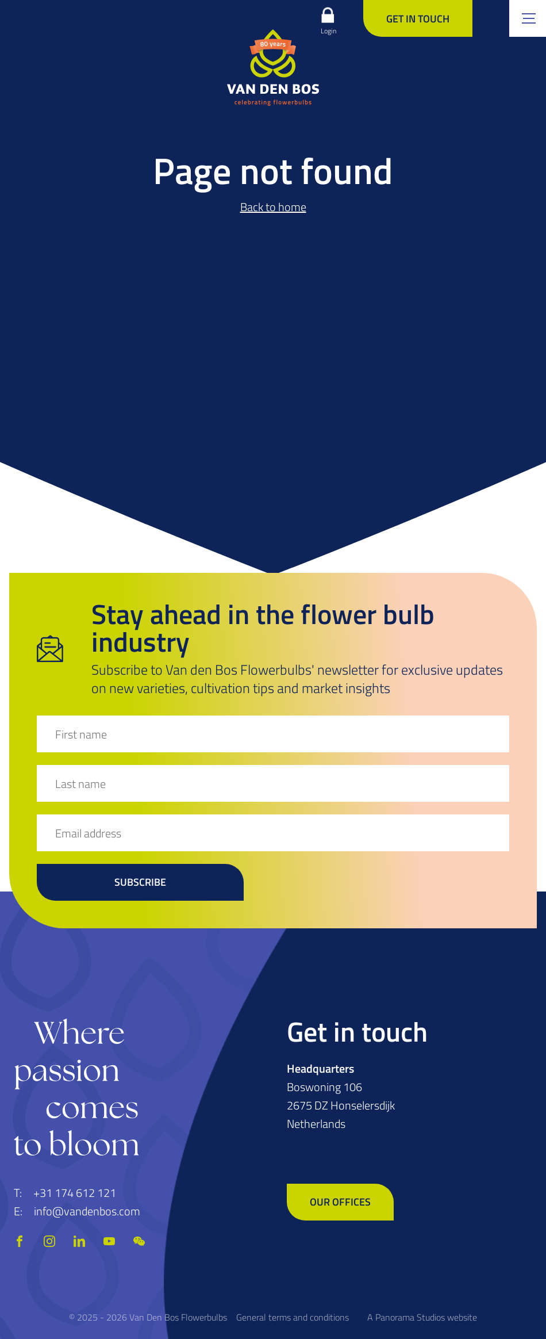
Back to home (273, 207)
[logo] (273, 67)
